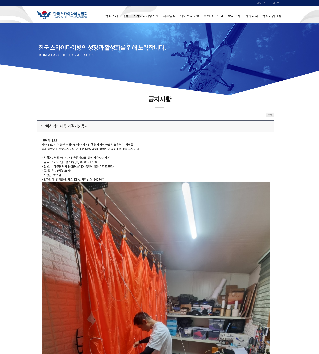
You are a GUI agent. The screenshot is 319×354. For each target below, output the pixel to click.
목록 (270, 114)
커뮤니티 (251, 16)
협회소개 (111, 16)
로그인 (276, 3)
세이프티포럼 (189, 16)
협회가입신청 (272, 16)
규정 (125, 16)
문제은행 (234, 16)
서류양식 (169, 16)
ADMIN (268, 334)
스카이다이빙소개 (146, 16)
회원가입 (261, 3)
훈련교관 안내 (213, 16)
